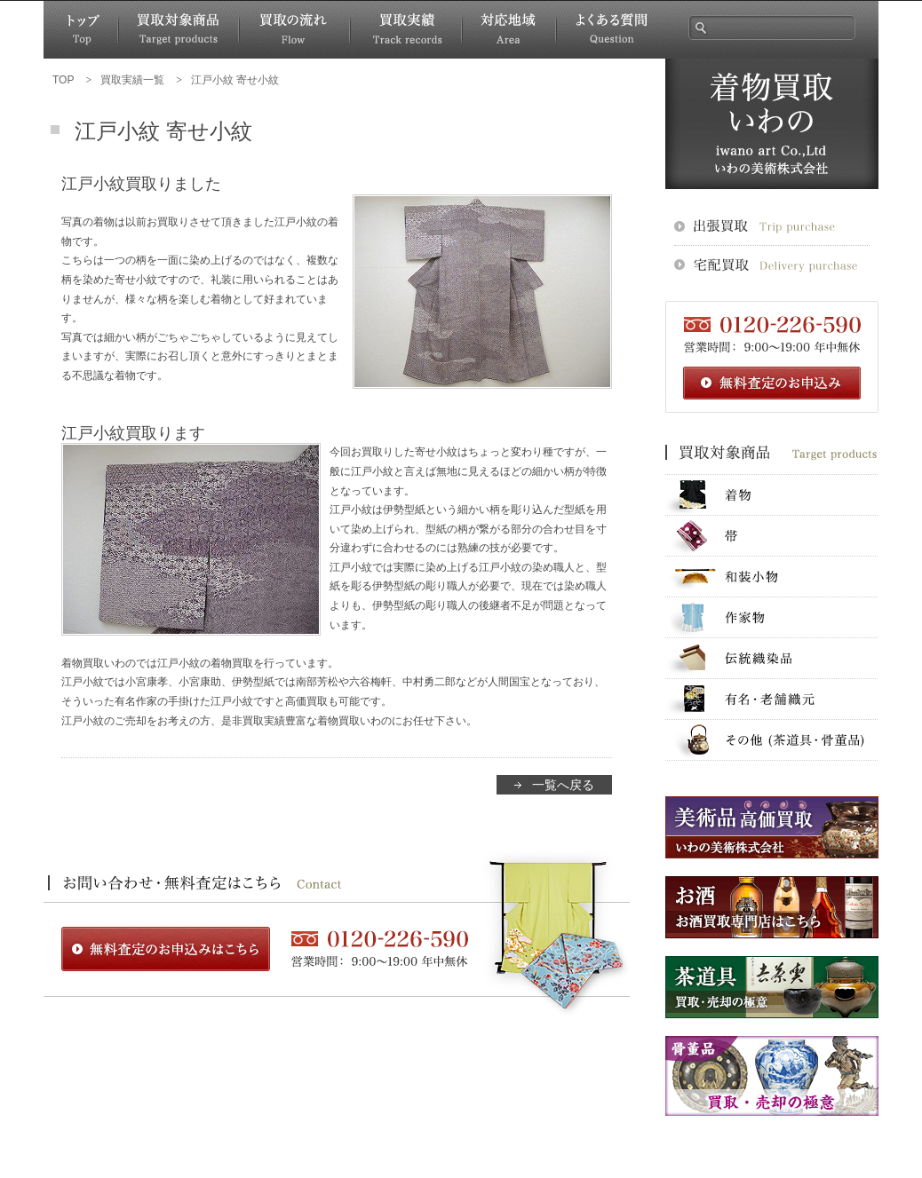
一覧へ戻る (563, 785)
